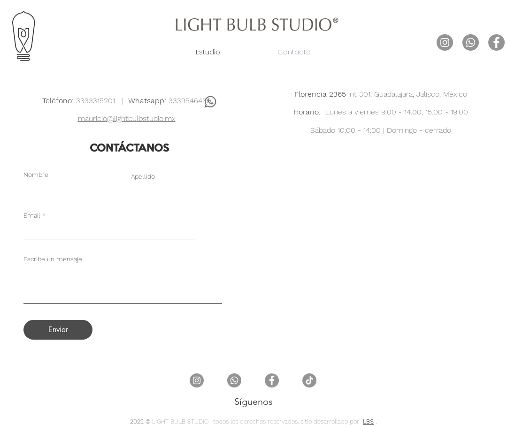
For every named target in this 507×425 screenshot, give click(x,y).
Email (31, 215)
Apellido (143, 176)
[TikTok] (309, 380)
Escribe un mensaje (52, 259)
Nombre (35, 174)
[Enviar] (57, 330)
